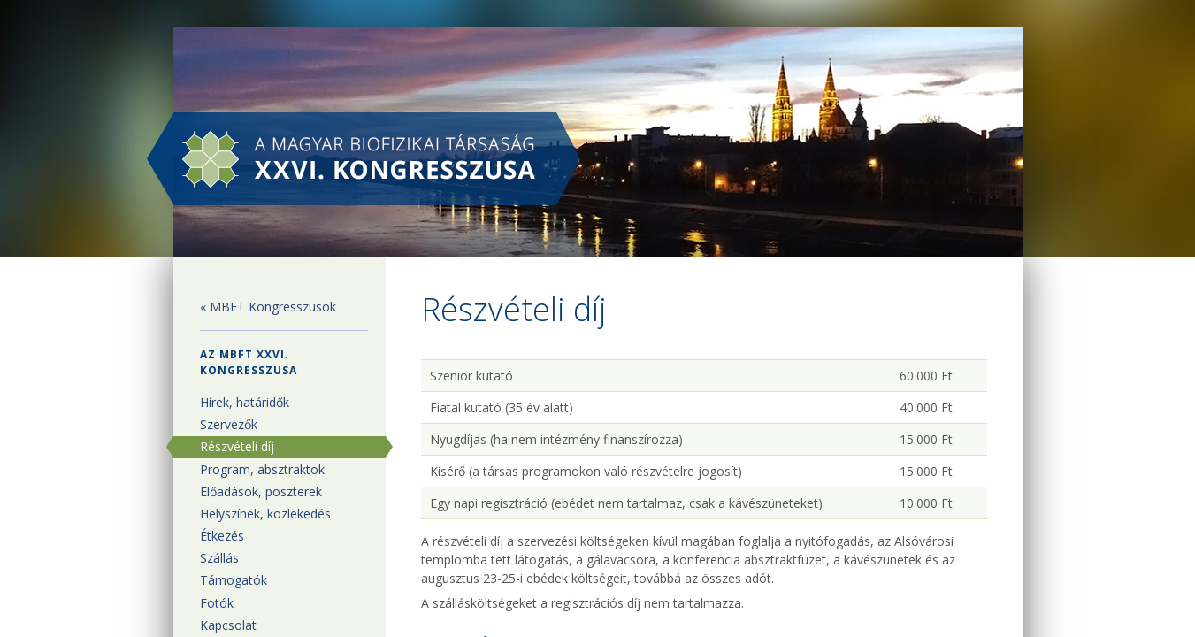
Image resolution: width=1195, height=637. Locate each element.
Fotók (217, 603)
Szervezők (228, 424)
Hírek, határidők (244, 402)
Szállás (219, 557)
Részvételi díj (237, 446)
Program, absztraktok (262, 469)
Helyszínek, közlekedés (265, 513)
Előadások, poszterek (261, 491)
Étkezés (222, 535)
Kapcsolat (228, 625)
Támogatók (233, 580)
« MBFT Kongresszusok (268, 306)
